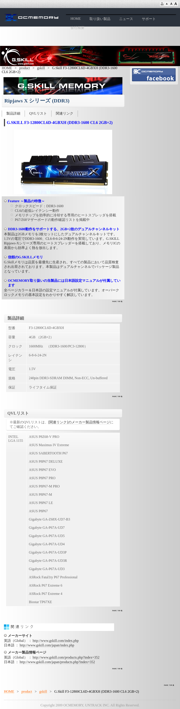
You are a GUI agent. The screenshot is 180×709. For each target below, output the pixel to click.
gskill (41, 68)
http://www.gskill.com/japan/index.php (47, 645)
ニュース (126, 19)
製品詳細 (13, 113)
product (24, 68)
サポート (149, 19)
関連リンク (64, 113)
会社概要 (77, 28)
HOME (75, 18)
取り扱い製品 (99, 19)
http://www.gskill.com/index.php (56, 640)
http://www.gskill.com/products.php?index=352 (66, 657)
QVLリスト (38, 113)
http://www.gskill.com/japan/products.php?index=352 (57, 662)
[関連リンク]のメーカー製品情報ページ (79, 422)
